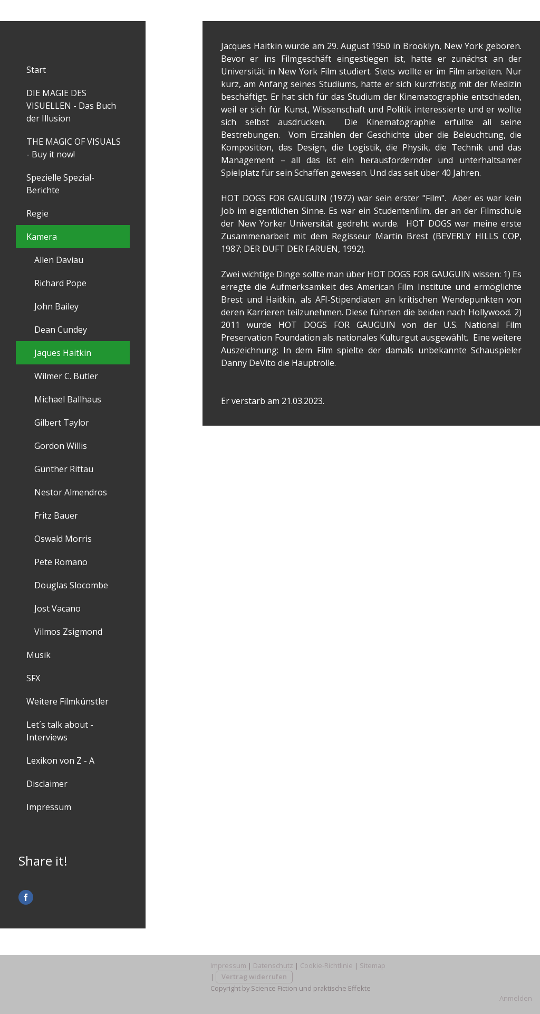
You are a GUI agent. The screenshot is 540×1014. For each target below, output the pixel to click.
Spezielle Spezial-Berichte (60, 184)
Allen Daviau (58, 260)
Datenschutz (273, 965)
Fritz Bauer (56, 515)
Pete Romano (61, 562)
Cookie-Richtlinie (326, 965)
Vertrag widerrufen (254, 976)
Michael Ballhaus (67, 399)
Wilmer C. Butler (66, 376)
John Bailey (56, 306)
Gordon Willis (60, 446)
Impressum (48, 807)
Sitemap (372, 965)
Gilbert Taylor (61, 422)
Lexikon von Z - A (60, 760)
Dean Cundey (60, 329)
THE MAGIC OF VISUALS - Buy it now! (73, 148)
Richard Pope (60, 283)
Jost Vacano (57, 608)
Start (36, 70)
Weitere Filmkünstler (67, 701)
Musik (38, 655)
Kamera (41, 236)
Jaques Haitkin (62, 353)
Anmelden (515, 998)
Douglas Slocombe (71, 585)
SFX (33, 678)
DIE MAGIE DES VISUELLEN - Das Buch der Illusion (71, 105)
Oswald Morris (63, 538)
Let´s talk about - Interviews (59, 731)
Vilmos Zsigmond (68, 631)
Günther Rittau (63, 469)
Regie (37, 213)
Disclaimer (47, 784)
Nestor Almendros (70, 492)
